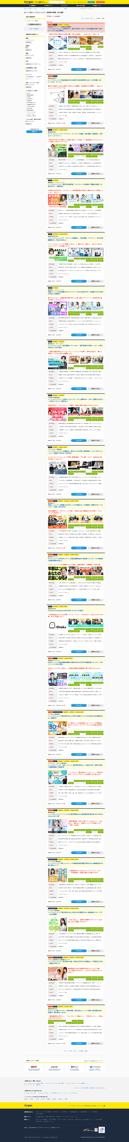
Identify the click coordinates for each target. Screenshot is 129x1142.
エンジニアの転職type (42, 1119)
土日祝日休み (30, 98)
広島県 (25, 1099)
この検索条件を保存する (34, 24)
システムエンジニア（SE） (30, 1093)
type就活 (39, 1121)
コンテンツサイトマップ (72, 1116)
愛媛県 (48, 1099)
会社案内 (25, 1137)
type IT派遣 (99, 1119)
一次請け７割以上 (31, 106)
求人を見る (79, 69)
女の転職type (53, 1119)
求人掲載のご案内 (82, 2)
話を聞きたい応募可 (31, 115)
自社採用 (33, 1137)
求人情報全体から (30, 76)
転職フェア (65, 1111)
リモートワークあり (31, 112)
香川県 (43, 1099)
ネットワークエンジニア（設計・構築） (55, 1083)
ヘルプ (76, 2)
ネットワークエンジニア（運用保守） (32, 1084)
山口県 (37, 1099)
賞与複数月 (29, 100)
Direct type (78, 1119)
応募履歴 (49, 1111)
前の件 (87, 18)
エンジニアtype (62, 1119)
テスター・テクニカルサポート (71, 1093)
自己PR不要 (29, 108)
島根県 (60, 1099)
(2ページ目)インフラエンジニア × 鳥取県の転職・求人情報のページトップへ (86, 1105)
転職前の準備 (41, 1116)
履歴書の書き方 (74, 1111)
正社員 (28, 93)
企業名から (39, 76)
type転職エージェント (89, 1119)
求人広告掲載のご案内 (53, 1137)
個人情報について (39, 1137)
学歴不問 (29, 97)
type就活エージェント (49, 1121)
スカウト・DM (41, 1111)
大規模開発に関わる (31, 104)
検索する (34, 131)
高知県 (54, 1099)
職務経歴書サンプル (85, 1111)
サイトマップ (70, 2)
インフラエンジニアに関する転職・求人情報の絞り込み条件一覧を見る (89, 1088)
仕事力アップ (61, 1116)
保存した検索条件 (34, 28)
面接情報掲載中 (30, 110)
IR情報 (29, 1137)
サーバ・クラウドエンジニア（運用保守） (76, 1083)
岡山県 (31, 1099)
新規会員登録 (100, 2)
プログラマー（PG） (43, 1093)
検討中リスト (57, 1111)
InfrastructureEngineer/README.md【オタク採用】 (66, 610)
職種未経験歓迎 (30, 95)
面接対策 (95, 1111)
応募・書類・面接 (51, 1116)
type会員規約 (45, 1137)
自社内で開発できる (31, 102)
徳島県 (66, 1099)
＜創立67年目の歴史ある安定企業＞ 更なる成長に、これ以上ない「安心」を (73, 34)
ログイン (91, 2)
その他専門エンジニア (56, 1093)
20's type (71, 1119)
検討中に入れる (96, 69)
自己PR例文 (40, 1113)
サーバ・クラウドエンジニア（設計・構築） (34, 1083)
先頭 (83, 18)
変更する (28, 42)
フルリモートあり (31, 114)
